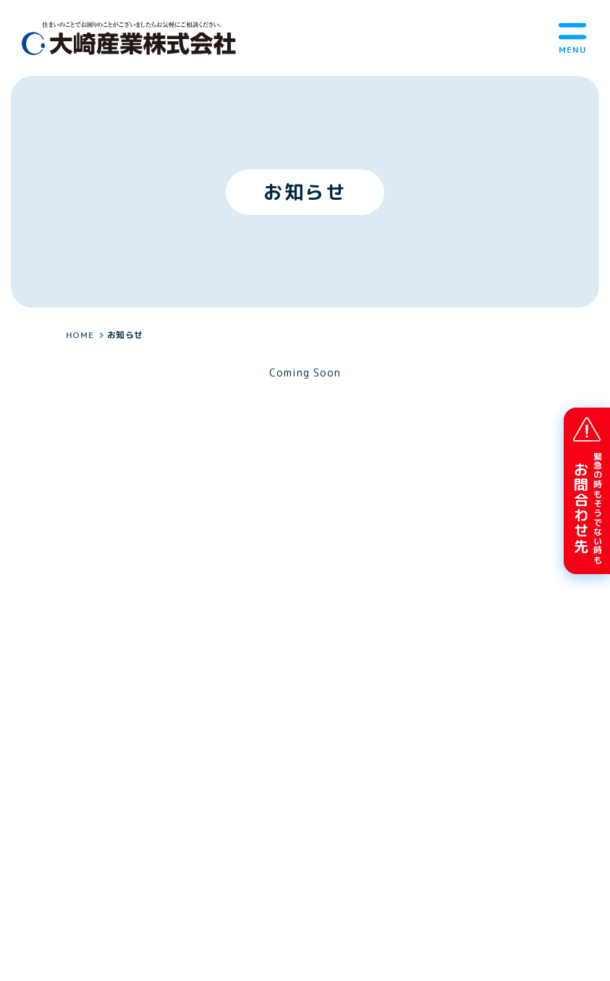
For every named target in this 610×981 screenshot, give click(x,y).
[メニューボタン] (572, 38)
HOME (79, 335)
